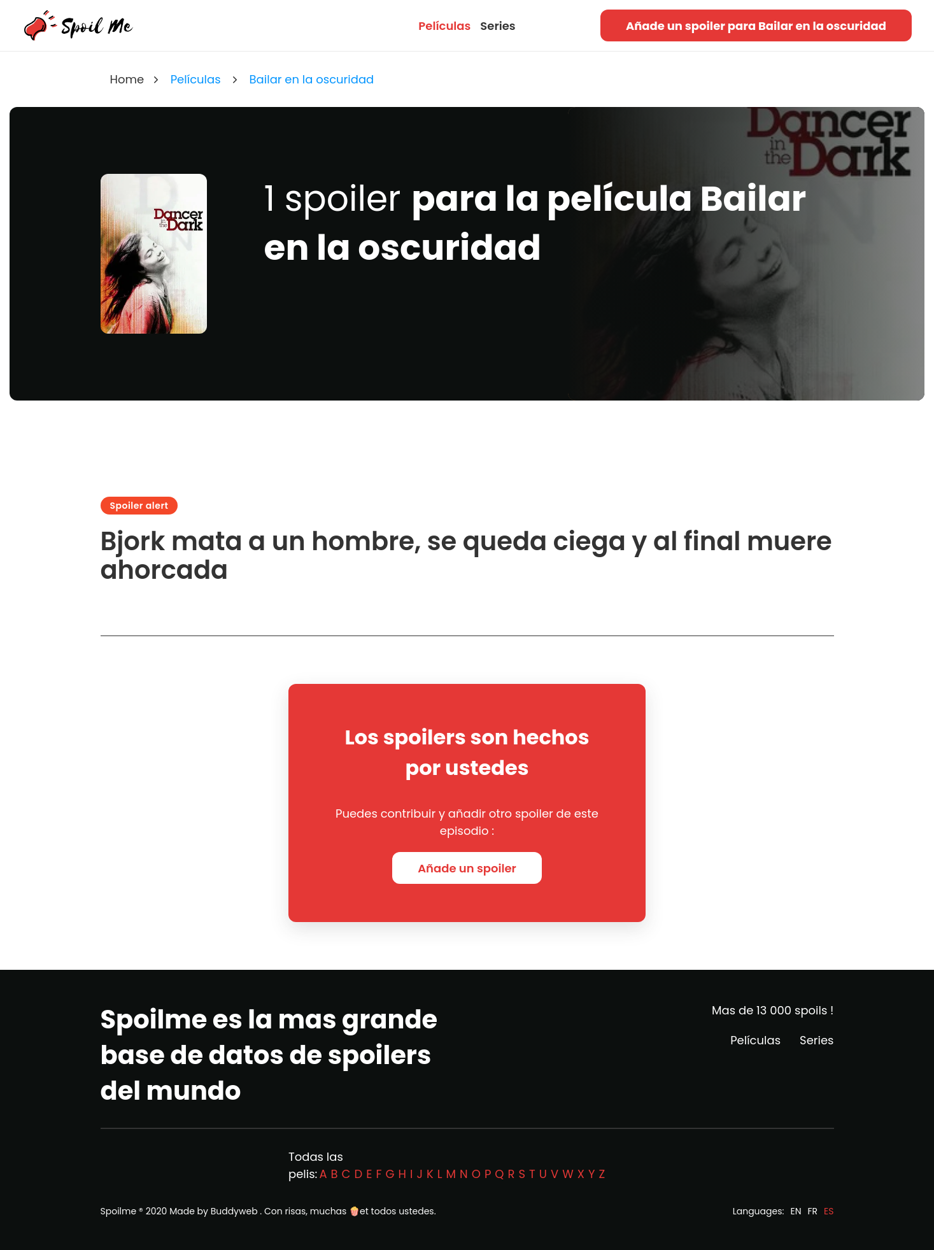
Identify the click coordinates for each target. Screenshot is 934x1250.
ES (828, 1211)
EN (795, 1211)
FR (813, 1211)
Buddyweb (234, 1211)
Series (497, 26)
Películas (444, 26)
